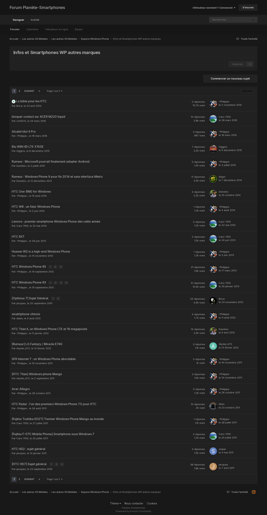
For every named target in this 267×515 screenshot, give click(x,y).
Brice (19, 105)
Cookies (152, 501)
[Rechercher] (220, 20)
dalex (19, 316)
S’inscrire (248, 7)
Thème (115, 501)
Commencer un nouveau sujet (230, 78)
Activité (35, 19)
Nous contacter (133, 501)
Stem (222, 402)
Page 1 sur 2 (54, 91)
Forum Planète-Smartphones (37, 7)
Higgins (20, 150)
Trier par (247, 91)
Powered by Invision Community (133, 509)
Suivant (29, 91)
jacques (21, 301)
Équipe (79, 29)
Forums (15, 29)
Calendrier (32, 29)
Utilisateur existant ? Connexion (214, 7)
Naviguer (18, 21)
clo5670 (21, 120)
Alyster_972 (23, 346)
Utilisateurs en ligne (56, 29)
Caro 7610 (225, 116)
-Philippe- (224, 101)
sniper (222, 447)
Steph (222, 176)
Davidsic (21, 165)
